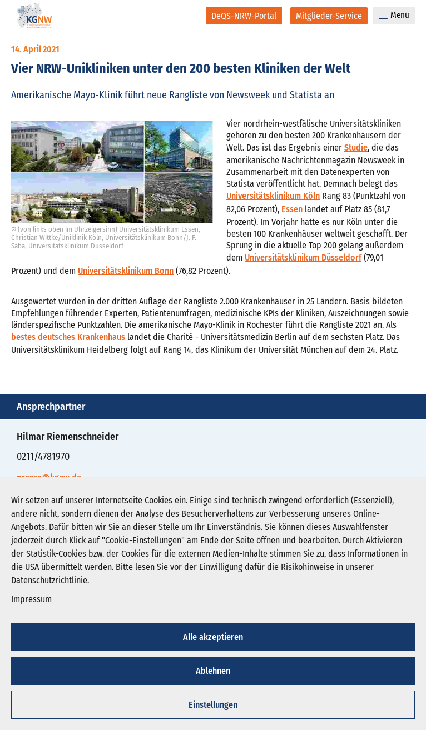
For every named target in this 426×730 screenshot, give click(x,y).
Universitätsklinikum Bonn (126, 271)
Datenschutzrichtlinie (49, 580)
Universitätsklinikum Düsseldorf (303, 257)
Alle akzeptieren (213, 637)
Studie (356, 147)
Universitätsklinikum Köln (273, 196)
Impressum (31, 599)
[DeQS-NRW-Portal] (244, 15)
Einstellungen (213, 704)
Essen (292, 209)
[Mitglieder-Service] (329, 15)
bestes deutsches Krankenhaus (68, 337)
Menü (394, 15)
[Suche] (190, 15)
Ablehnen (213, 671)
